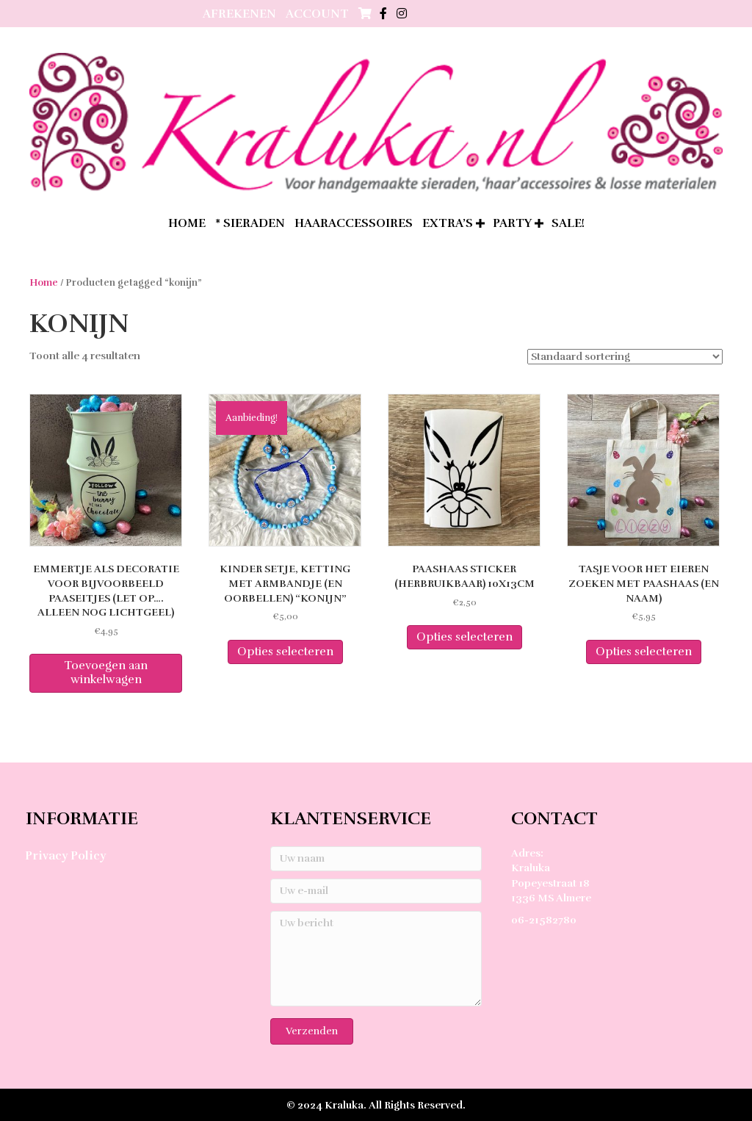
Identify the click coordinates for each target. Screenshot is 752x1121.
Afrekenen (239, 14)
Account (317, 14)
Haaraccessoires (353, 223)
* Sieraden (250, 223)
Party (512, 223)
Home (43, 283)
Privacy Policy (65, 855)
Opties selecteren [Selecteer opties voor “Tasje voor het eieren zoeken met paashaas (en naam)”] (644, 651)
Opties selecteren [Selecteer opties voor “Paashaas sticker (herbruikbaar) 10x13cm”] (464, 637)
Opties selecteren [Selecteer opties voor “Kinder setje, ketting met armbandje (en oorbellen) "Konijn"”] (285, 651)
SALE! (568, 223)
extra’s (447, 223)
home (187, 223)
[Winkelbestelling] (625, 356)
